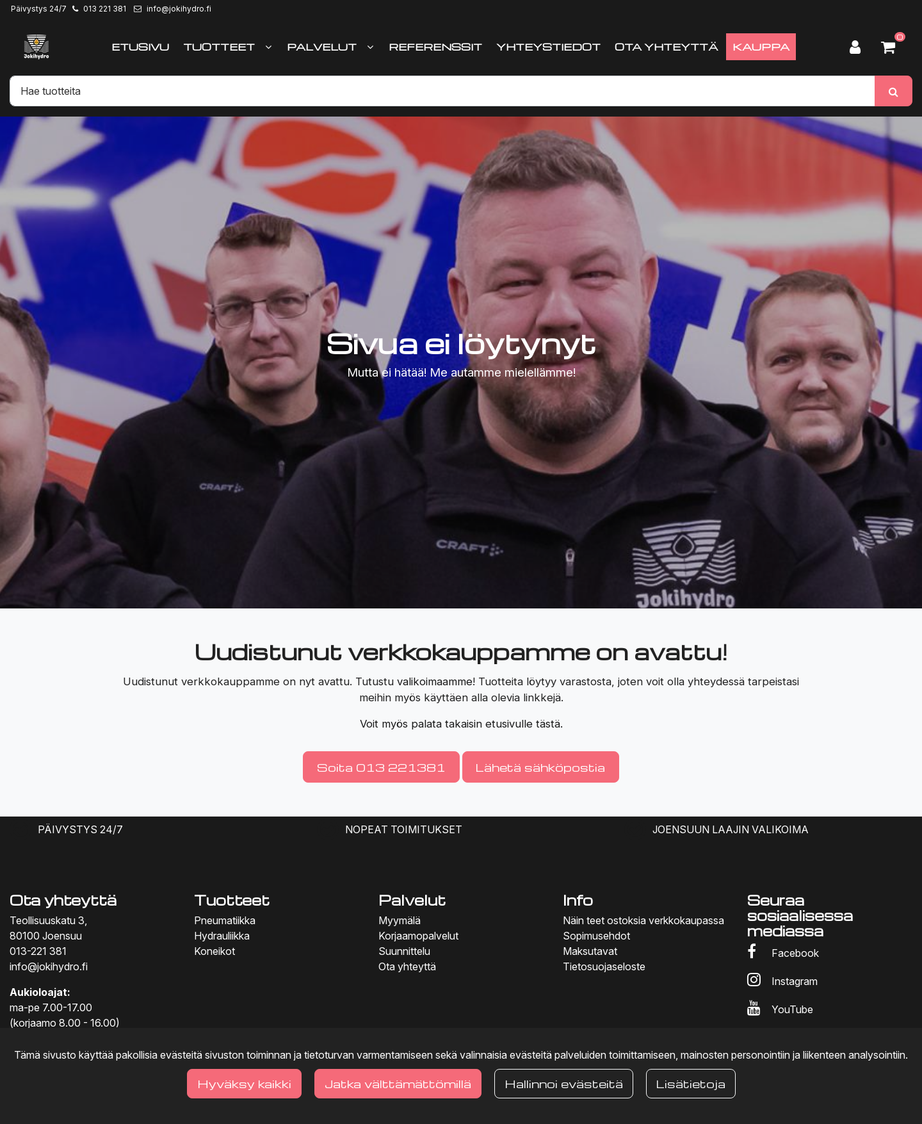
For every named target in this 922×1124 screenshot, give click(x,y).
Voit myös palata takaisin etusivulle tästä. (461, 723)
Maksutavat (590, 951)
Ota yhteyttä (407, 966)
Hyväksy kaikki (244, 1083)
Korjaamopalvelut (418, 935)
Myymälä (399, 920)
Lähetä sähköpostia (540, 767)
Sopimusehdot (596, 935)
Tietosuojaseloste (604, 966)
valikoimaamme (435, 681)
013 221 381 (104, 8)
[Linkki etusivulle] (36, 47)
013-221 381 (38, 951)
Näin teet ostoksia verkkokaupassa (643, 920)
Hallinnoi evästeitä (564, 1083)
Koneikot (214, 951)
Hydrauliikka (222, 935)
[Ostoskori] (893, 46)
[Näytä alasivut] (268, 46)
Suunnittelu (404, 951)
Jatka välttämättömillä (398, 1083)
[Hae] (442, 91)
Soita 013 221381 (381, 767)
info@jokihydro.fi (179, 8)
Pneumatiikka (224, 920)
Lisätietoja (690, 1083)
